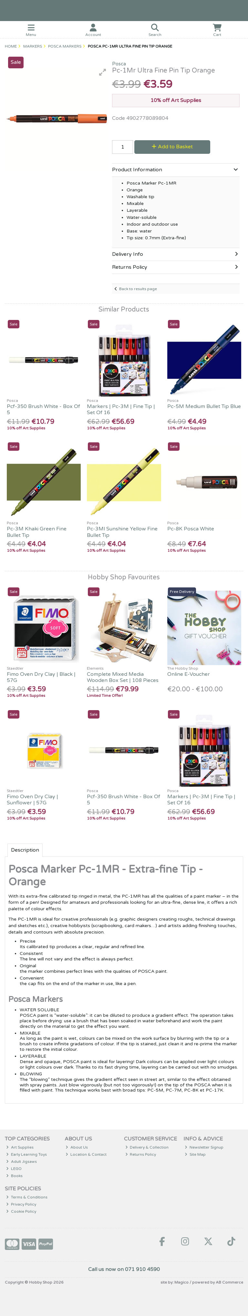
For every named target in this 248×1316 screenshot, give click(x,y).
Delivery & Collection (147, 1147)
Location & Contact (86, 1154)
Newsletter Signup (204, 1147)
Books (14, 1176)
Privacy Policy (21, 1204)
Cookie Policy (21, 1211)
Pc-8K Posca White (190, 529)
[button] (103, 72)
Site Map (195, 1154)
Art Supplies (20, 1147)
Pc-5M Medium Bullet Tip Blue (204, 406)
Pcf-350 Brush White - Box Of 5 (43, 409)
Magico (181, 1282)
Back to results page (138, 289)
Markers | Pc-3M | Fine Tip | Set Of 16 (121, 409)
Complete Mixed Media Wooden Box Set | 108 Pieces (123, 677)
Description (25, 850)
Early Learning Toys (26, 1154)
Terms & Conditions (26, 1197)
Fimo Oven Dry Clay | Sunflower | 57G (32, 799)
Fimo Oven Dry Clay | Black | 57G (41, 677)
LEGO (14, 1168)
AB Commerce (229, 1282)
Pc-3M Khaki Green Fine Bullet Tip (37, 532)
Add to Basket (172, 146)
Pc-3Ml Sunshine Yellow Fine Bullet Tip (122, 532)
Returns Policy (140, 1154)
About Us (77, 1147)
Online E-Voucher (188, 674)
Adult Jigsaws (21, 1161)
